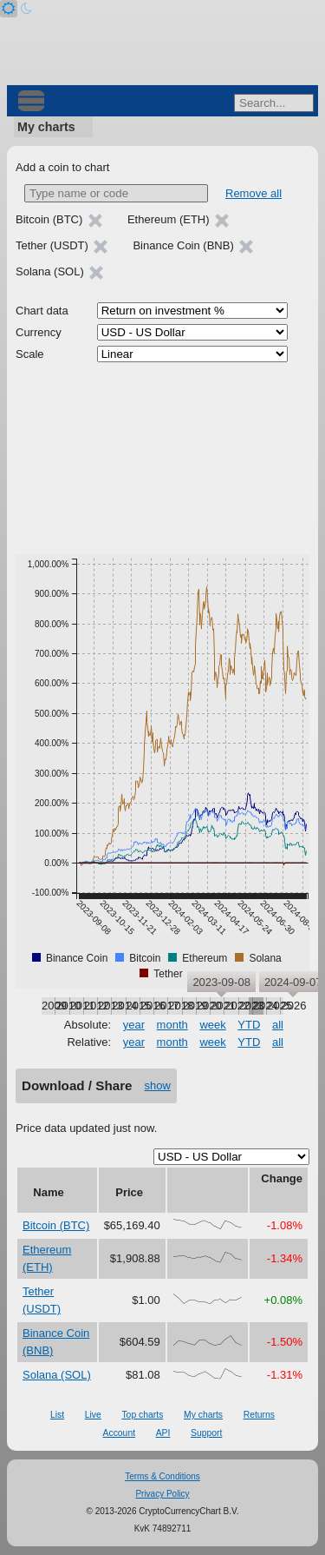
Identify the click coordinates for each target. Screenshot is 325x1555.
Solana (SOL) (57, 1374)
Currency (39, 332)
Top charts (142, 1414)
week (212, 1024)
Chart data (42, 310)
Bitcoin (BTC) (56, 1225)
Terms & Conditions (162, 1476)
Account (119, 1433)
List (57, 1414)
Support (206, 1433)
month (172, 1024)
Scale (30, 354)
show (158, 1085)
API (163, 1433)
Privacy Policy (162, 1494)
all (277, 1024)
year (134, 1024)
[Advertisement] (162, 459)
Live (93, 1414)
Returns (259, 1414)
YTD (248, 1024)
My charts (46, 127)
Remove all (253, 193)
